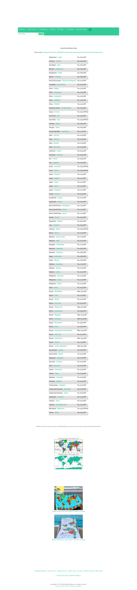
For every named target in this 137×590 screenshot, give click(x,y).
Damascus (57, 365)
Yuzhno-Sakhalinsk (60, 346)
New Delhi (57, 147)
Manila (59, 283)
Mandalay (59, 248)
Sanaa (57, 412)
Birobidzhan (58, 291)
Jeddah (61, 350)
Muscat (56, 260)
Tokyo (56, 186)
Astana (60, 201)
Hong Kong (65, 131)
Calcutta (56, 135)
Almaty (60, 198)
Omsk (56, 326)
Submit (41, 34)
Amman (57, 194)
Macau (56, 233)
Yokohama (57, 190)
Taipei (57, 373)
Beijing (56, 88)
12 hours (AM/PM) (57, 52)
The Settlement (66, 108)
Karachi (58, 268)
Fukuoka (57, 174)
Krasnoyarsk (58, 311)
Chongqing (57, 92)
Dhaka (60, 73)
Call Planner (71, 29)
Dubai (66, 393)
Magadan (57, 315)
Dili (58, 116)
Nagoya (57, 178)
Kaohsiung (58, 369)
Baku (59, 65)
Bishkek (60, 221)
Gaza (59, 119)
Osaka (56, 182)
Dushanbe (59, 377)
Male (58, 240)
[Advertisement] (68, 14)
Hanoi (58, 401)
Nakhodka (57, 319)
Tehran (55, 158)
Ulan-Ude (57, 334)
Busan (64, 209)
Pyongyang (66, 205)
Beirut (58, 229)
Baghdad (56, 162)
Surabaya (59, 155)
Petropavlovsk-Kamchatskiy (63, 330)
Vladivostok (58, 338)
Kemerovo (57, 303)
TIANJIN (57, 104)
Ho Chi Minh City (61, 404)
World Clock (32, 29)
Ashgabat (62, 385)
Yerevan (58, 61)
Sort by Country (83, 52)
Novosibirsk (58, 322)
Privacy (57, 586)
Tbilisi (57, 127)
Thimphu (58, 77)
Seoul (64, 213)
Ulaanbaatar (60, 244)
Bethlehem (61, 408)
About (62, 586)
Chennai (56, 139)
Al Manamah (59, 69)
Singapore (60, 358)
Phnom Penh (61, 84)
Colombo (59, 362)
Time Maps (43, 29)
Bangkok (59, 381)
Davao (59, 280)
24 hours (45, 52)
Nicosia (57, 112)
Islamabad (59, 264)
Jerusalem (57, 166)
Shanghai (57, 100)
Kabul (60, 57)
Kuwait (57, 217)
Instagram (79, 586)
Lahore (58, 272)
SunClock (52, 29)
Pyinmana (59, 252)
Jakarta (59, 151)
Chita (56, 295)
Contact (67, 586)
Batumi (58, 123)
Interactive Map (81, 29)
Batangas (60, 276)
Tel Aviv (56, 170)
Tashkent (60, 397)
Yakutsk (57, 342)
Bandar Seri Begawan (69, 80)
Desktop (22, 29)
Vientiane (56, 225)
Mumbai (56, 143)
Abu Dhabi (67, 389)
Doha (56, 287)
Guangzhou (58, 96)
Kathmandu (58, 256)
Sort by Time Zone (96, 52)
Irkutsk (56, 299)
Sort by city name (71, 52)
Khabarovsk (58, 307)
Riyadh (60, 354)
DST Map (61, 29)
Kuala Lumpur (60, 237)
